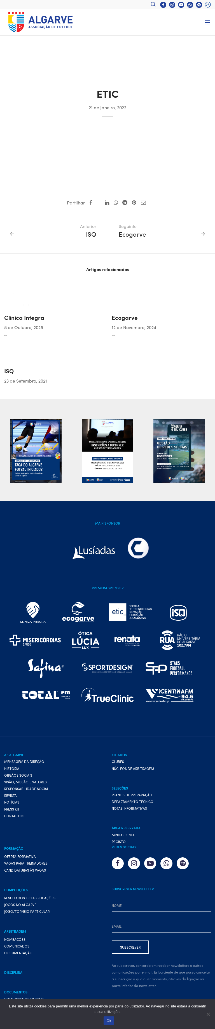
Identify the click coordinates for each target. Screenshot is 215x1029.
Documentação (18, 952)
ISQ (9, 371)
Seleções (120, 788)
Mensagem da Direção (24, 761)
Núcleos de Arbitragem (133, 768)
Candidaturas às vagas (25, 870)
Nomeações (14, 939)
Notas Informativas (129, 808)
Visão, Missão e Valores (25, 781)
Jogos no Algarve (20, 904)
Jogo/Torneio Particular (27, 911)
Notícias (11, 802)
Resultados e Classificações (29, 897)
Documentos (15, 992)
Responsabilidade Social (26, 788)
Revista (10, 795)
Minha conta (123, 834)
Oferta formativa (20, 856)
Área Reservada (126, 827)
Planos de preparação (132, 794)
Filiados (119, 754)
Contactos (14, 815)
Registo (119, 841)
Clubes (118, 761)
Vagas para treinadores (26, 863)
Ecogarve (125, 317)
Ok (108, 1021)
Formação (13, 848)
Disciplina (13, 972)
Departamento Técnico (132, 801)
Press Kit (12, 809)
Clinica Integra (24, 317)
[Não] (208, 1014)
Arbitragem (15, 931)
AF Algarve (14, 754)
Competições (16, 889)
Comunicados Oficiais (24, 999)
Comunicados (16, 946)
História (11, 768)
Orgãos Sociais (18, 775)
